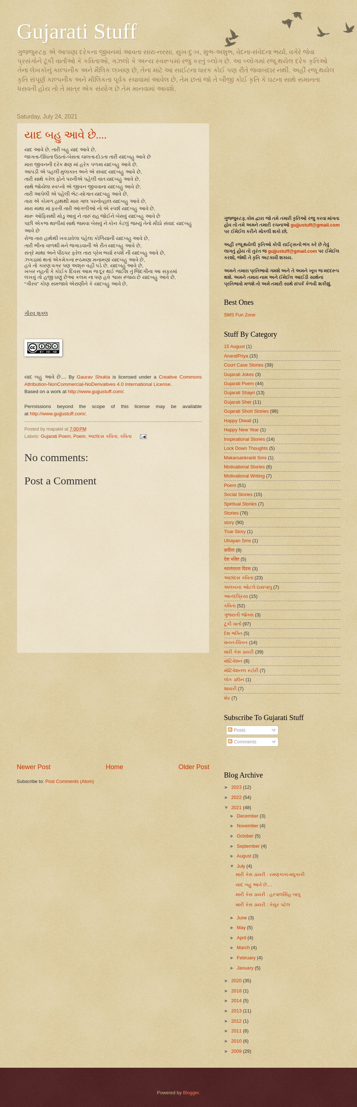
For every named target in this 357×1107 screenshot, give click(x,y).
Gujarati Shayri (239, 392)
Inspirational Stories (244, 439)
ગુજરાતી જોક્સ (239, 615)
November (248, 825)
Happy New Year (241, 429)
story (229, 522)
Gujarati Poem (56, 436)
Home (114, 767)
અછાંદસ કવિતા (102, 436)
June (242, 917)
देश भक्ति (231, 559)
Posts (236, 730)
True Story (235, 531)
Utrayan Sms (237, 540)
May (242, 927)
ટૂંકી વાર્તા (232, 624)
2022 (237, 797)
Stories (231, 513)
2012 (237, 1021)
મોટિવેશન (233, 661)
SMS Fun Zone (240, 314)
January (245, 968)
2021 (237, 807)
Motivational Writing (244, 476)
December (248, 816)
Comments (242, 741)
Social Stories (238, 494)
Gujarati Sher (238, 402)
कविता (229, 550)
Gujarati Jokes (239, 374)
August (245, 856)
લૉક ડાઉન (234, 679)
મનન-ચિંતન (236, 642)
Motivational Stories (244, 466)
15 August (234, 346)
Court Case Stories (244, 365)
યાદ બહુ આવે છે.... (65, 135)
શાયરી (230, 688)
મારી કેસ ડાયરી (239, 652)
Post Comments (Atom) (69, 781)
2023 (237, 787)
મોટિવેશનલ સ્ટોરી (241, 670)
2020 (237, 980)
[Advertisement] (113, 707)
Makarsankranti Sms (245, 457)
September (249, 846)
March (244, 947)
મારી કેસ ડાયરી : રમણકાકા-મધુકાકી (270, 874)
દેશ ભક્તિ (233, 633)
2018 (237, 991)
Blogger (191, 1092)
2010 (237, 1041)
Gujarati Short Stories (246, 411)
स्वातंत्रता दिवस (237, 568)
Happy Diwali (237, 420)
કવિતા (126, 436)
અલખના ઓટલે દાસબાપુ (248, 587)
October (245, 836)
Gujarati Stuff (77, 31)
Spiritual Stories (240, 504)
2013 (237, 1011)
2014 (237, 1000)
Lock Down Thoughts (246, 448)
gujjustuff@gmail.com (315, 225)
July (241, 866)
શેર (227, 698)
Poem (79, 436)
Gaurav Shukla (93, 377)
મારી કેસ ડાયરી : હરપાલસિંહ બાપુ (268, 894)
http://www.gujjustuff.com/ (95, 391)
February (247, 957)
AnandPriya (236, 356)
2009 (237, 1051)
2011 (237, 1031)
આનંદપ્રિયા (236, 596)
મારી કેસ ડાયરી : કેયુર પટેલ (263, 904)
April (242, 937)
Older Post (193, 767)
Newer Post (34, 767)
